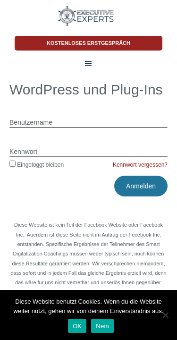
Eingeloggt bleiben (36, 165)
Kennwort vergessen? (140, 165)
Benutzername (30, 122)
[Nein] (165, 315)
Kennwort (23, 151)
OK (77, 326)
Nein (102, 326)
